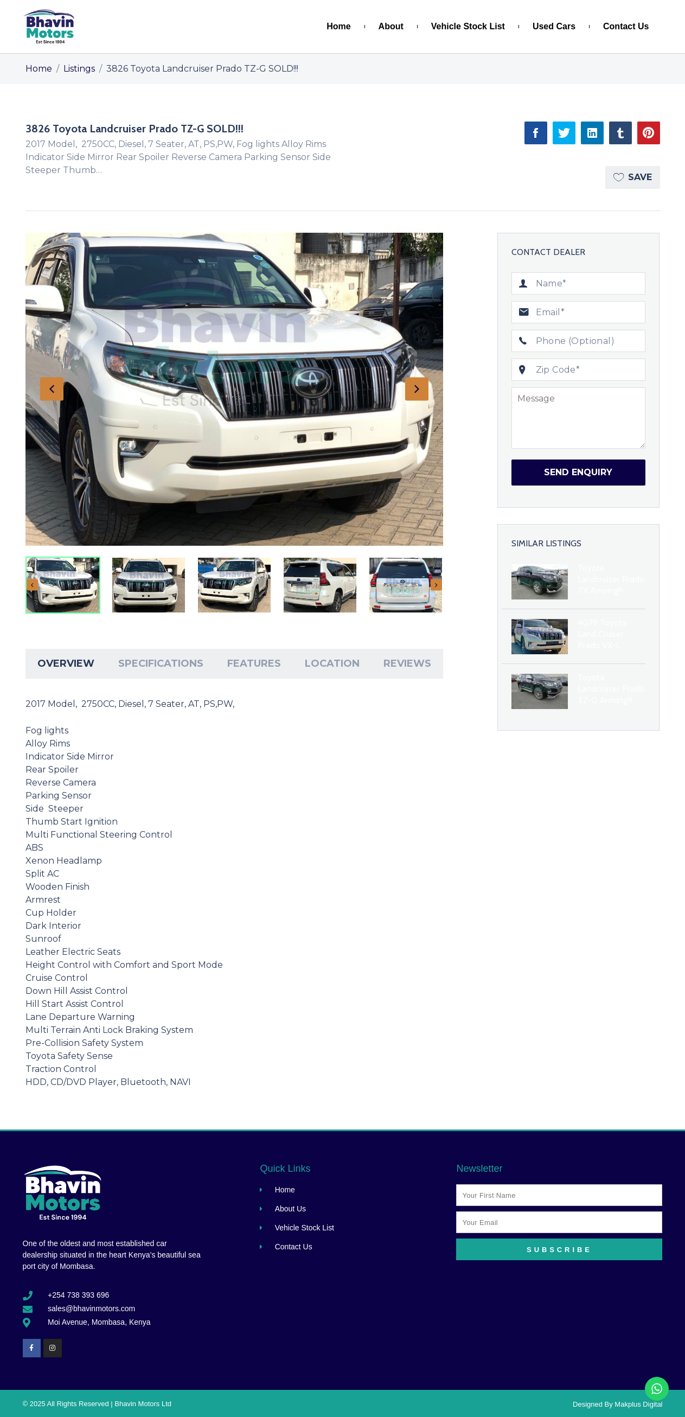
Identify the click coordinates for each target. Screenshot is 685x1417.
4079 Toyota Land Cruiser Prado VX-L (602, 633)
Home (338, 26)
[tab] (65, 664)
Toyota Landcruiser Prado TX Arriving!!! (611, 579)
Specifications (160, 663)
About (391, 26)
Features (254, 663)
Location (332, 663)
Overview (65, 663)
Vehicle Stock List (468, 26)
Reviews (407, 663)
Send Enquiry (578, 472)
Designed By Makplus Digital (617, 1404)
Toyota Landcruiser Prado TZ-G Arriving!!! (611, 688)
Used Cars (554, 26)
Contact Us (626, 26)
